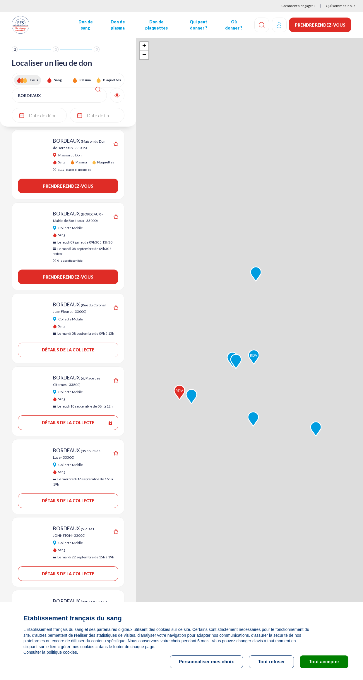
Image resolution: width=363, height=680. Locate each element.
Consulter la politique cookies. (50, 652)
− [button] (144, 55)
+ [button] (144, 46)
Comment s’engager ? (298, 6)
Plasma (85, 80)
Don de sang (85, 24)
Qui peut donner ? (198, 24)
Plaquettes (112, 80)
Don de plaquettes (156, 24)
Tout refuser (271, 661)
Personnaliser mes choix (206, 661)
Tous (34, 80)
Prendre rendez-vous (320, 25)
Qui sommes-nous (340, 6)
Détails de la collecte (68, 349)
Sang (58, 80)
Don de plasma (117, 24)
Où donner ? (233, 24)
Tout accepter (324, 661)
